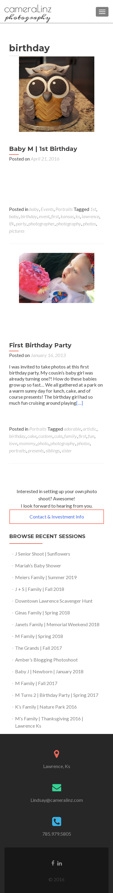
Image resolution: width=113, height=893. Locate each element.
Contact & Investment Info (57, 516)
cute (58, 436)
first (55, 216)
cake (31, 436)
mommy (27, 443)
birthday (28, 216)
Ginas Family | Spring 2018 (42, 612)
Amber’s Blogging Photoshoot (46, 659)
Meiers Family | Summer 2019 (46, 577)
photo (43, 443)
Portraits (64, 209)
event (44, 216)
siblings (53, 450)
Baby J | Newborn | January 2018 (49, 671)
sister (66, 450)
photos (89, 223)
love (13, 443)
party (21, 223)
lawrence (90, 216)
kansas (67, 216)
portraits (17, 450)
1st (93, 209)
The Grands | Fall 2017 (38, 648)
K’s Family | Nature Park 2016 (46, 707)
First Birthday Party (40, 345)
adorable (72, 429)
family (70, 436)
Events (47, 209)
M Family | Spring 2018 (39, 636)
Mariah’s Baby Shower (38, 565)
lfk (11, 223)
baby (34, 209)
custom (45, 436)
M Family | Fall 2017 (36, 683)
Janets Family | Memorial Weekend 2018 (57, 624)
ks (78, 216)
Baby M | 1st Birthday (43, 148)
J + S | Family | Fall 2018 (39, 589)
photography (68, 223)
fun (91, 436)
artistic (89, 429)
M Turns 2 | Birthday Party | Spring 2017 (56, 695)
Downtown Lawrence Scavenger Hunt (54, 601)
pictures (16, 231)
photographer (41, 223)
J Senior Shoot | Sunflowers (42, 554)
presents (36, 450)
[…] (79, 403)
